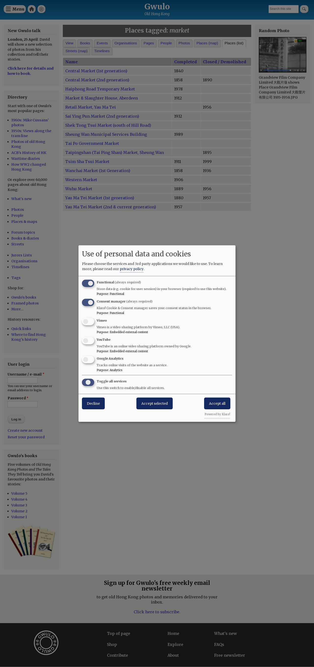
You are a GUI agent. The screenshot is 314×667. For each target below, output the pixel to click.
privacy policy (132, 269)
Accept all (217, 403)
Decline (93, 403)
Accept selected (154, 403)
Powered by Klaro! (217, 414)
